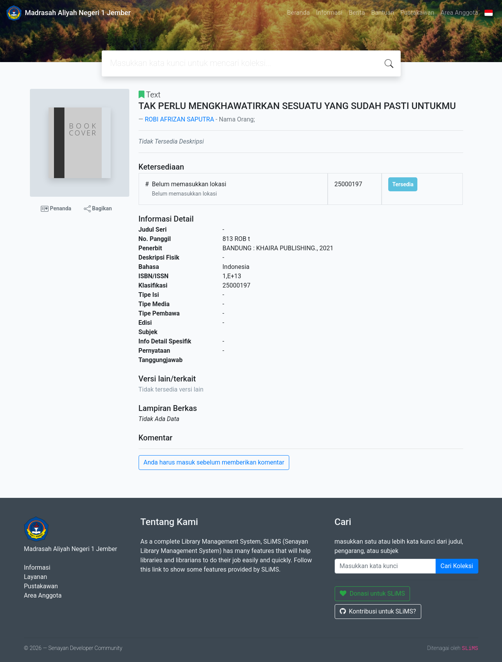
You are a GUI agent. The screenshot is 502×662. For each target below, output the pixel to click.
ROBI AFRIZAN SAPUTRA (179, 119)
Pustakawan (417, 12)
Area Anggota (459, 12)
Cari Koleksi (457, 566)
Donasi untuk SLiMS (372, 593)
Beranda (298, 12)
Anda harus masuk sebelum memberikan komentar (214, 462)
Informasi (329, 12)
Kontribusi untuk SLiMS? (378, 611)
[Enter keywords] (385, 566)
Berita (357, 12)
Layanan (35, 577)
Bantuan (382, 12)
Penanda (56, 209)
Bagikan (98, 208)
